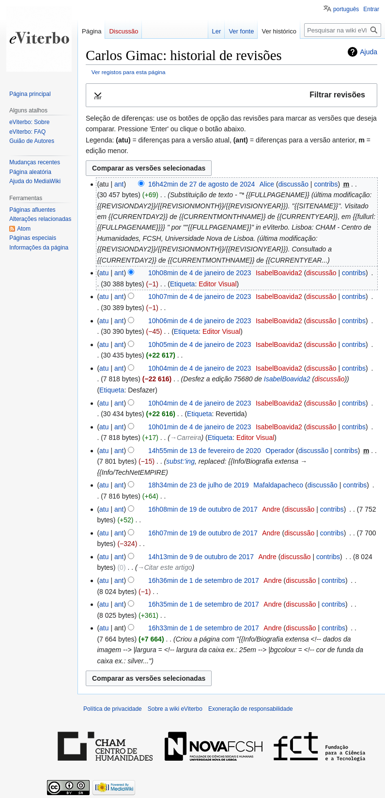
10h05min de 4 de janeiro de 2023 (199, 344)
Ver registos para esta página (129, 72)
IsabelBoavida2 (287, 379)
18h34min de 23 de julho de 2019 (198, 485)
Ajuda (368, 52)
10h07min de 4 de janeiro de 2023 (199, 296)
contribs (326, 184)
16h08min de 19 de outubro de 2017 (203, 509)
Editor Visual (217, 284)
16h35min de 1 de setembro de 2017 (203, 604)
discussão (293, 184)
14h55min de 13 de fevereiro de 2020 (204, 450)
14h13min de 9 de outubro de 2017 (201, 557)
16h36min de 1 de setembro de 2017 (203, 580)
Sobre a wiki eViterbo (175, 708)
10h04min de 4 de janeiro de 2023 (199, 368)
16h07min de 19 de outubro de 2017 (203, 533)
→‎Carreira (185, 437)
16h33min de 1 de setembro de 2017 (203, 628)
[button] (231, 95)
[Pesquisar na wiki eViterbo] (342, 30)
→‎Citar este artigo (165, 567)
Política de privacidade (112, 708)
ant (118, 184)
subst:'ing (180, 461)
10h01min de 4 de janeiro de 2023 (199, 427)
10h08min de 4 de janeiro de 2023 (199, 273)
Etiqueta (182, 284)
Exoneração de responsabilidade (250, 708)
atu (103, 273)
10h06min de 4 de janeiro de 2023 (199, 321)
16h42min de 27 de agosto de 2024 (201, 184)
